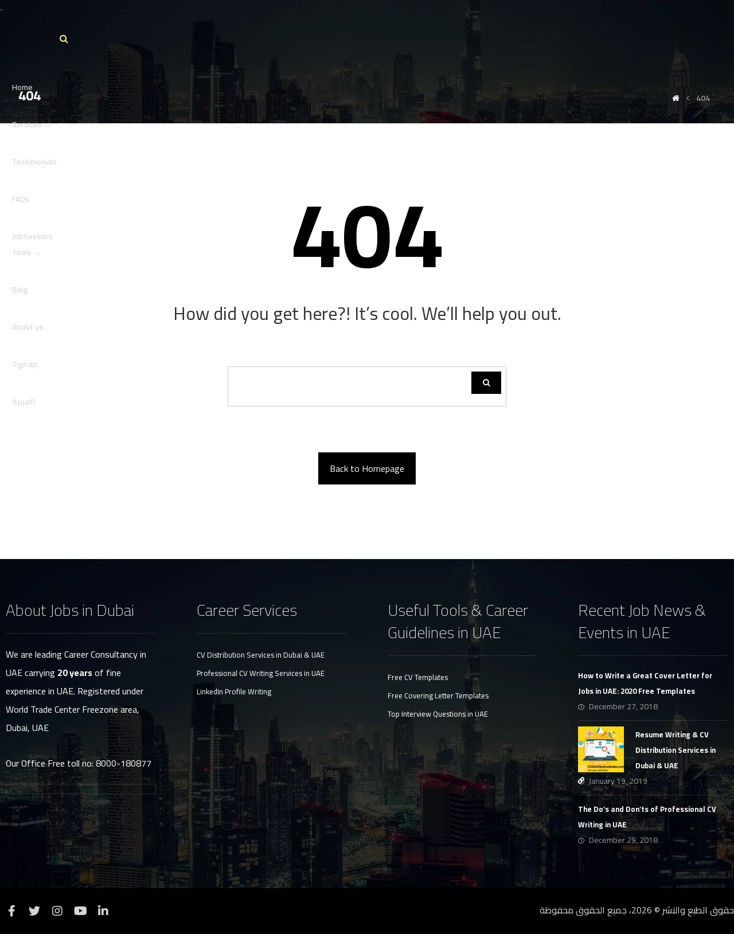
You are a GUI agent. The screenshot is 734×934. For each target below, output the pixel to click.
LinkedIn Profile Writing (234, 691)
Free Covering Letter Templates (438, 695)
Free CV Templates (418, 677)
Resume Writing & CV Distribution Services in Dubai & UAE (675, 750)
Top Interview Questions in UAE (438, 714)
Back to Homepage (367, 468)
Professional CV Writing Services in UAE (261, 673)
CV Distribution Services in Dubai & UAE (261, 655)
